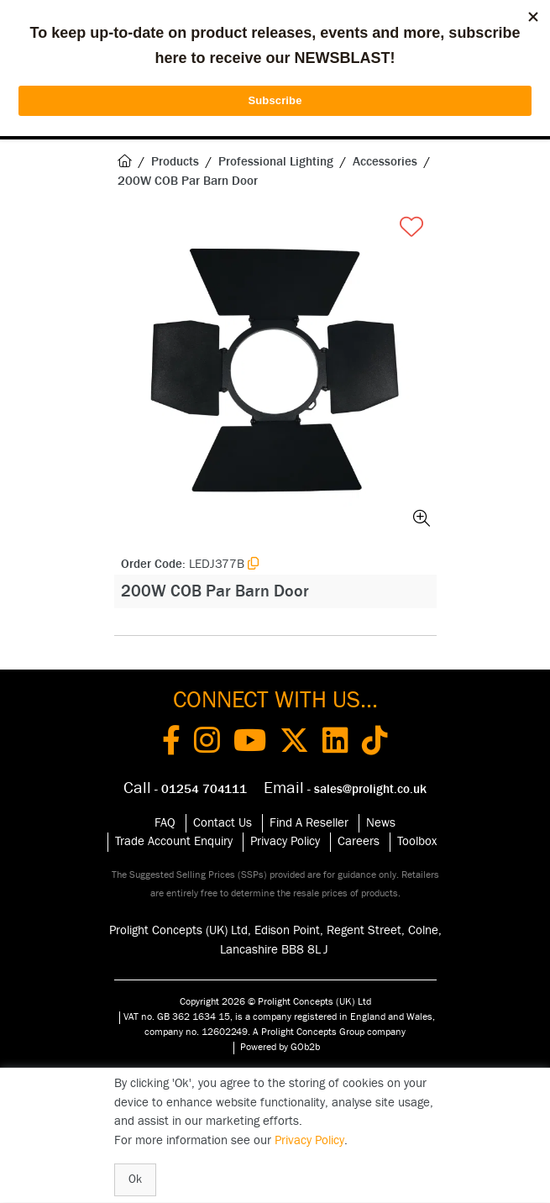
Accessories (385, 162)
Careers (359, 841)
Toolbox (417, 841)
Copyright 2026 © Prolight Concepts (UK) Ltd (275, 1001)
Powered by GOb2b (280, 1047)
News (380, 823)
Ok (135, 1179)
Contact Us (222, 823)
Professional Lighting (275, 162)
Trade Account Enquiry (174, 841)
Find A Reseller (309, 823)
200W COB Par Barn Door (188, 181)
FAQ (165, 823)
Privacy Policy (285, 841)
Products (175, 162)
